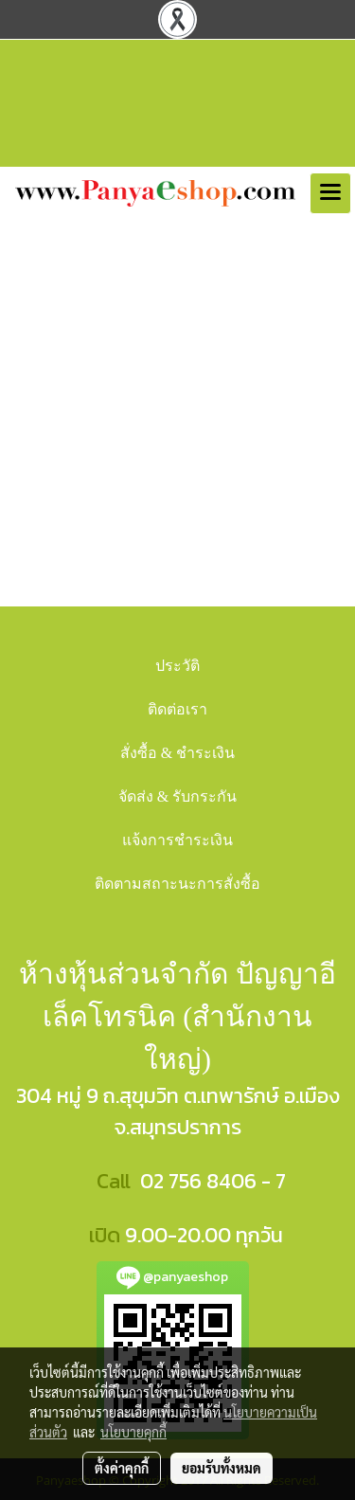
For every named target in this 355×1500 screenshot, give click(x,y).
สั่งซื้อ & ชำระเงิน (177, 753)
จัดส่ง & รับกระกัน (177, 796)
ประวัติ (177, 666)
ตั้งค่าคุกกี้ (122, 1467)
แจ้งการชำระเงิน (177, 840)
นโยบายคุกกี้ (133, 1431)
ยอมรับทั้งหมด (221, 1467)
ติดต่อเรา (177, 709)
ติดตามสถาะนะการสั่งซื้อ (177, 884)
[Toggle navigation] (330, 193)
